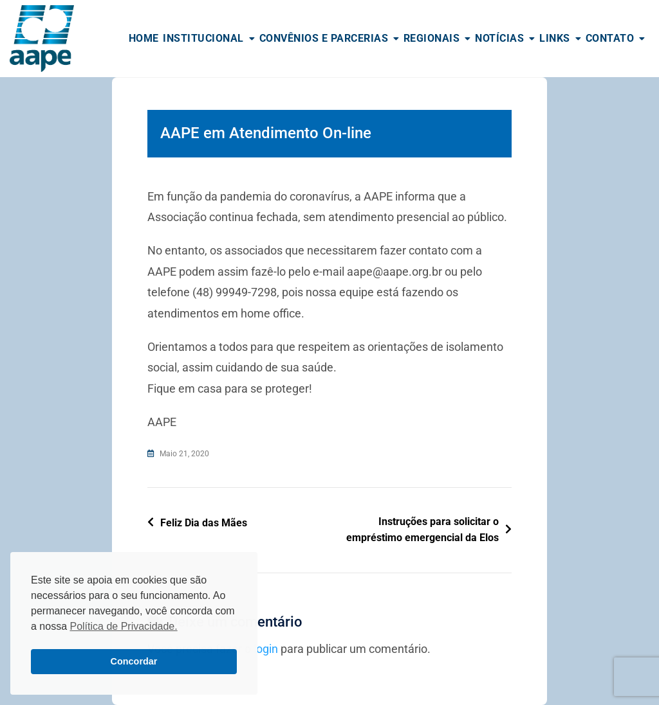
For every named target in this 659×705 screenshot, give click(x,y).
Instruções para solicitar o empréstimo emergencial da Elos (422, 529)
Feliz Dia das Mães (203, 523)
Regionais (432, 38)
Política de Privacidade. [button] (123, 626)
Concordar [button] (134, 661)
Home (144, 38)
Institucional (203, 38)
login (266, 649)
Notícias (499, 38)
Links (554, 38)
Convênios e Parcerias (324, 38)
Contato (610, 38)
